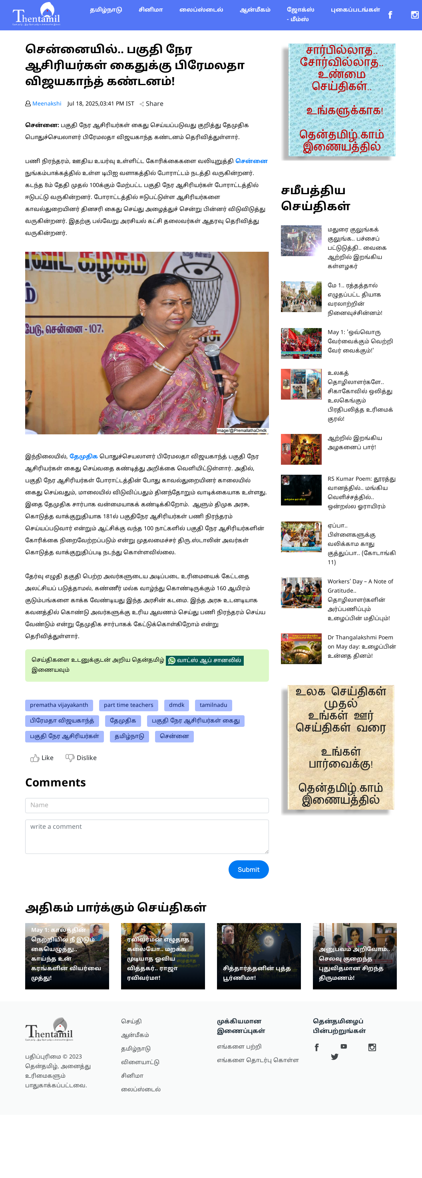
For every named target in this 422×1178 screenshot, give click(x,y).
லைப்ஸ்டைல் (201, 10)
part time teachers (128, 705)
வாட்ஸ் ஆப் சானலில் (204, 660)
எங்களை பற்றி (239, 1047)
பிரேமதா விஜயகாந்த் (62, 721)
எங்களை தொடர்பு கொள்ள (258, 1060)
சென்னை (174, 736)
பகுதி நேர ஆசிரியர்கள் (64, 736)
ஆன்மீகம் (255, 10)
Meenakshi (47, 104)
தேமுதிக (123, 721)
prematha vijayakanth (59, 705)
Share (151, 104)
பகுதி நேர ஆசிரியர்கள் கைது (196, 721)
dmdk (176, 705)
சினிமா (151, 10)
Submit (249, 869)
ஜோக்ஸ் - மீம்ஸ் (301, 15)
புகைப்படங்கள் (355, 10)
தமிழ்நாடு (106, 10)
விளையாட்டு (140, 1062)
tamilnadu (213, 705)
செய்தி (131, 1022)
